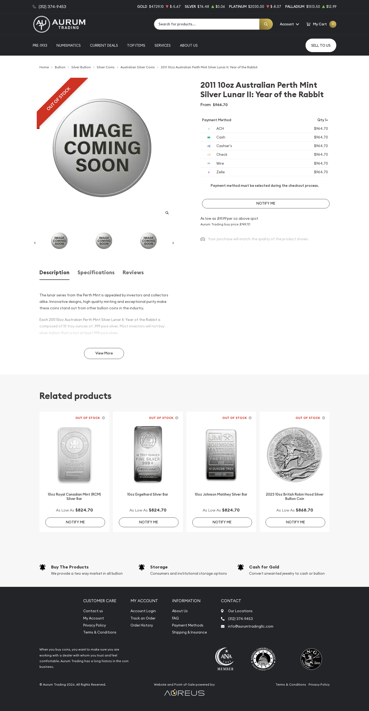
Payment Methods (187, 625)
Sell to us (321, 45)
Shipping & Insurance (189, 632)
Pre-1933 (40, 45)
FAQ (175, 618)
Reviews (133, 272)
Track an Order (142, 618)
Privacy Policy (94, 625)
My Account (93, 618)
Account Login (143, 611)
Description (54, 272)
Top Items (136, 45)
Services (163, 45)
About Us (189, 45)
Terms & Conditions (99, 632)
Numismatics (68, 45)
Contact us (93, 611)
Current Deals (104, 45)
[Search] (266, 24)
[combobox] (207, 24)
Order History (141, 625)
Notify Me (265, 203)
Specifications (96, 272)
